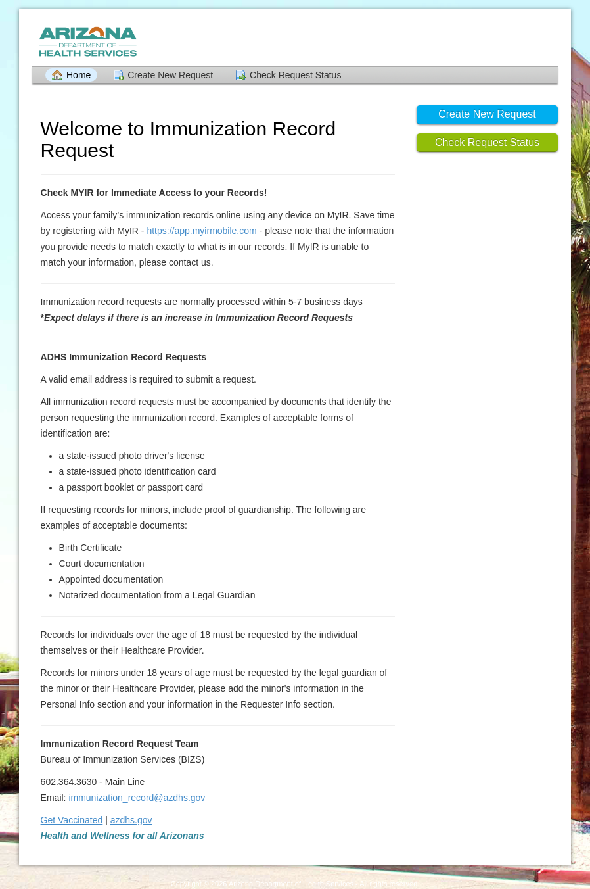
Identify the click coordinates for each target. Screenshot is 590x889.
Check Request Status (295, 75)
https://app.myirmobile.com (201, 231)
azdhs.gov (131, 820)
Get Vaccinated (72, 820)
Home (78, 75)
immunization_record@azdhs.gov (136, 797)
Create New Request (170, 75)
